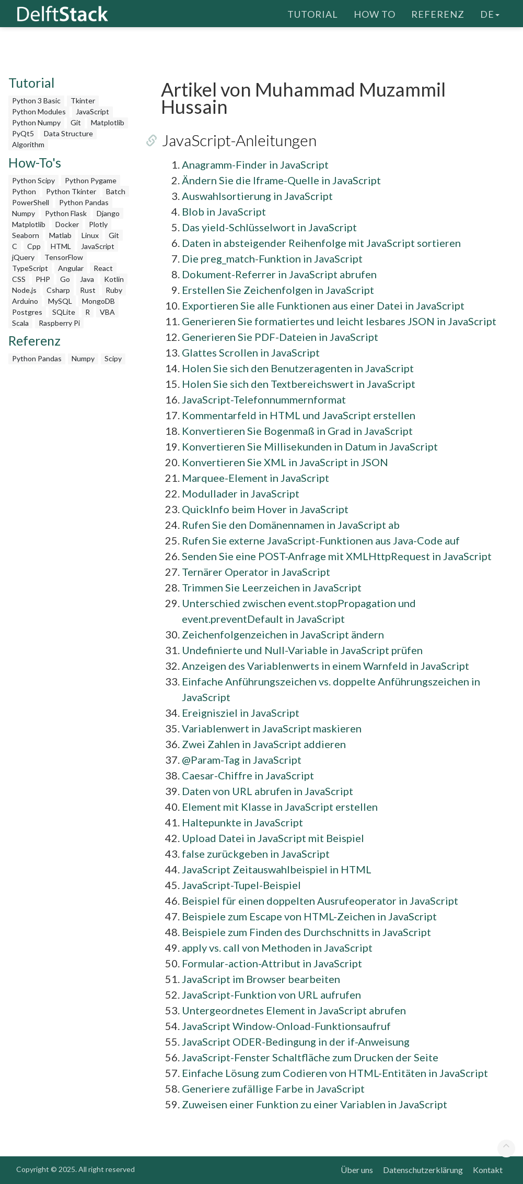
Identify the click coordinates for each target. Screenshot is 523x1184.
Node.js (24, 290)
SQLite (63, 311)
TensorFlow (63, 257)
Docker (67, 224)
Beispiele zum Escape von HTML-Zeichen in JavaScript (309, 916)
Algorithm (28, 144)
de (489, 13)
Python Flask (66, 213)
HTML (61, 246)
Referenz (437, 13)
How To (375, 13)
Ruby (114, 290)
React (103, 268)
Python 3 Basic (36, 100)
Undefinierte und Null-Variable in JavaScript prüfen (302, 650)
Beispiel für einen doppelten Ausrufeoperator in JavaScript (320, 900)
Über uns (357, 1170)
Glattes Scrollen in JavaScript (251, 352)
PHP (43, 279)
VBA (107, 311)
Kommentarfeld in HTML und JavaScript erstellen (298, 415)
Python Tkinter (71, 191)
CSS (19, 279)
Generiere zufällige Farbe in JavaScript (273, 1088)
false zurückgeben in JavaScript (256, 853)
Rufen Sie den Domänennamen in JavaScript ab (291, 524)
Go (65, 279)
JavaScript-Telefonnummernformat (264, 399)
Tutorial (312, 13)
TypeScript (30, 268)
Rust (88, 290)
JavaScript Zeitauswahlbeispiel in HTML (276, 869)
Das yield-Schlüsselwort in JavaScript (269, 227)
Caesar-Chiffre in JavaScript (248, 775)
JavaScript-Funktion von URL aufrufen (271, 994)
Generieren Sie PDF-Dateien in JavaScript (280, 336)
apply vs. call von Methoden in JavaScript (277, 947)
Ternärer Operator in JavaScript (256, 571)
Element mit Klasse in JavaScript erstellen (280, 806)
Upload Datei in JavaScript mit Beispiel (273, 838)
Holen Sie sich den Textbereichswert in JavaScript (298, 383)
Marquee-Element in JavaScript (255, 477)
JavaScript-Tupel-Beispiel (241, 885)
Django (108, 213)
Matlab (60, 235)
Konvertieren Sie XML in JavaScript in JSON (285, 462)
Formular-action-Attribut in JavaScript (272, 963)
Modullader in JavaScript (240, 493)
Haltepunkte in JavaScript (242, 822)
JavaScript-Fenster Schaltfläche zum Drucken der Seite (310, 1057)
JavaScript (92, 111)
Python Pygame (91, 180)
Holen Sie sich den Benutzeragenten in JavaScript (298, 368)
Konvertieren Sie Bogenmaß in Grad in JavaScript (297, 430)
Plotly (98, 224)
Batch (115, 191)
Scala (20, 322)
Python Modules (39, 111)
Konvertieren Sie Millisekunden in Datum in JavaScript (310, 446)
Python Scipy (33, 180)
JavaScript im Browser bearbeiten (261, 979)
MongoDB (98, 301)
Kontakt (488, 1170)
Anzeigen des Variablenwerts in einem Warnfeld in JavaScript (325, 665)
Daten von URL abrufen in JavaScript (267, 791)
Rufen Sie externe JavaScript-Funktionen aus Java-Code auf (321, 540)
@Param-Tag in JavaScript (241, 759)
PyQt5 (23, 133)
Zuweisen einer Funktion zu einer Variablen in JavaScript (314, 1104)
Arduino (25, 301)
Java (87, 279)
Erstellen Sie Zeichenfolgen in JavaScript (278, 289)
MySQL (60, 301)
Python (24, 191)
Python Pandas (84, 202)
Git (76, 122)
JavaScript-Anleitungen (238, 140)
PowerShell (30, 202)
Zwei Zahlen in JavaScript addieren (264, 744)
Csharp (58, 290)
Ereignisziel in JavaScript (240, 712)
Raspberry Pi (59, 322)
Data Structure (68, 133)
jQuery (23, 257)
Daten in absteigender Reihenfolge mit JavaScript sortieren (321, 242)
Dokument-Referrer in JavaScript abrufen (279, 274)
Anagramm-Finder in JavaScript (255, 164)
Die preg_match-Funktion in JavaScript (272, 258)
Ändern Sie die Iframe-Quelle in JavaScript (281, 180)
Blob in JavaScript (224, 211)
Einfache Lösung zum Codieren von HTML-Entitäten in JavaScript (335, 1073)
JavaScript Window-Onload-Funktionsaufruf (286, 1026)
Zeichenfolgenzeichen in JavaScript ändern (283, 634)
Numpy (23, 213)
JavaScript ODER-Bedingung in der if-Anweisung (296, 1041)
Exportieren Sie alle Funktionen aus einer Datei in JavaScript (323, 305)
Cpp (34, 246)
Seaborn (25, 235)
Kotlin (114, 279)
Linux (90, 235)
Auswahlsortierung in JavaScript (257, 196)
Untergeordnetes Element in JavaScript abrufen (294, 1010)
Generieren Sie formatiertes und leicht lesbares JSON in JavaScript (339, 321)
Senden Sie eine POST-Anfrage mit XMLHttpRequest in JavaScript (337, 556)
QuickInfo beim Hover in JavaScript (265, 509)
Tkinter (83, 100)
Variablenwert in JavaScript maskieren (272, 728)
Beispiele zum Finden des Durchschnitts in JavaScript (306, 932)
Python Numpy (36, 122)
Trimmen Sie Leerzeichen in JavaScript (272, 587)
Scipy (113, 358)
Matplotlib (107, 122)
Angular (71, 268)
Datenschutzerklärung (423, 1170)
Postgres (27, 311)
